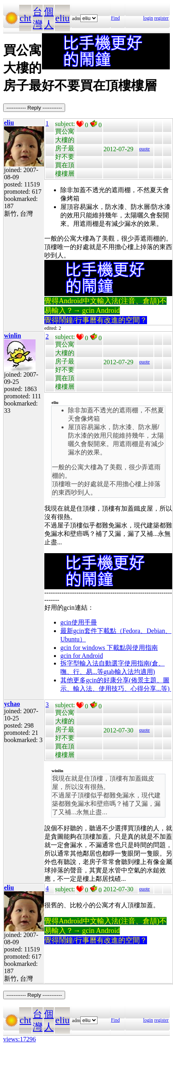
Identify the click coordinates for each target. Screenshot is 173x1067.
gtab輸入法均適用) (129, 671)
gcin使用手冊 (78, 622)
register (161, 18)
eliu (62, 18)
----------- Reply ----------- (34, 108)
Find (115, 18)
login (148, 18)
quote (144, 149)
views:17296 (19, 1039)
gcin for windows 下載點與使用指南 (109, 647)
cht (25, 18)
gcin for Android (81, 655)
